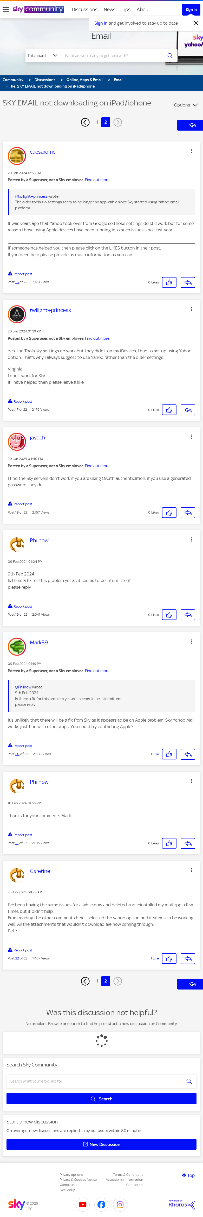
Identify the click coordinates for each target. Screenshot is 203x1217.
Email (101, 36)
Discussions (84, 9)
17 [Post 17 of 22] (16, 409)
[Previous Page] (85, 122)
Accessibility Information (124, 1180)
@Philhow (23, 687)
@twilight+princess (31, 196)
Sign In (191, 9)
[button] (191, 150)
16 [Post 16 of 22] (17, 282)
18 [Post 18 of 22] (17, 512)
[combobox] (113, 55)
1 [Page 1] (97, 122)
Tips (126, 9)
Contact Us (134, 1185)
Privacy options (71, 1175)
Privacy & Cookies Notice (78, 1180)
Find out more (97, 179)
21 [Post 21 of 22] (16, 843)
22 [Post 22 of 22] (17, 958)
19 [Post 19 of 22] (17, 614)
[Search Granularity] (43, 55)
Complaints (68, 1185)
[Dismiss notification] (196, 23)
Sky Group (67, 1190)
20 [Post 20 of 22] (17, 754)
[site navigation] (6, 9)
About (143, 9)
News (109, 9)
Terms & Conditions (128, 1175)
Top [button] (191, 1175)
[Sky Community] (38, 9)
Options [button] (182, 105)
